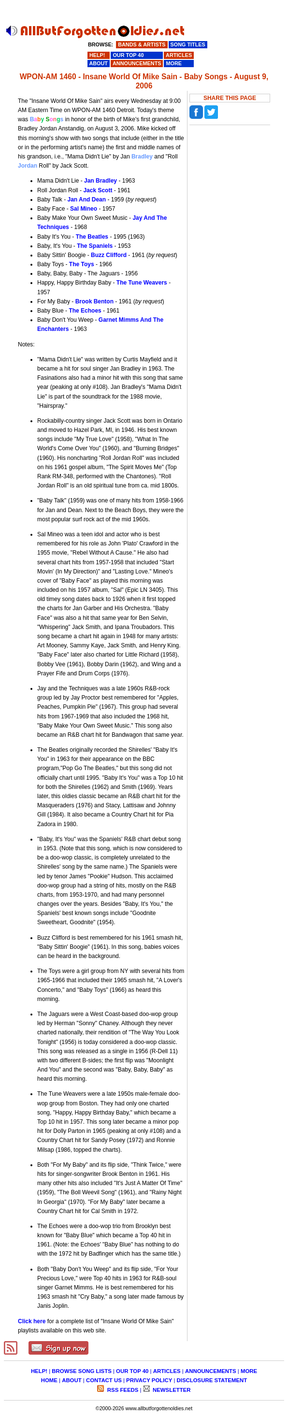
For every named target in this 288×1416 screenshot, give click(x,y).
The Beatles (92, 236)
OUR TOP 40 (132, 1371)
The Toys (81, 264)
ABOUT (72, 1380)
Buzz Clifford (109, 255)
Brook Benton (94, 301)
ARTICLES (167, 1371)
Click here (31, 1321)
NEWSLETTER (171, 1390)
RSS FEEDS (122, 1390)
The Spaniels (95, 246)
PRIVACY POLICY (149, 1380)
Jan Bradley (100, 180)
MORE (249, 1371)
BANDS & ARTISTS (141, 44)
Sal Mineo (83, 208)
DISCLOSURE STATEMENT (212, 1380)
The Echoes (85, 310)
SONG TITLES (188, 44)
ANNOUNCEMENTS (210, 1371)
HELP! (39, 1371)
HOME (49, 1380)
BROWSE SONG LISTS (81, 1371)
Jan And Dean (86, 199)
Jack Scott (97, 190)
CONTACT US (104, 1380)
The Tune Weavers (141, 282)
